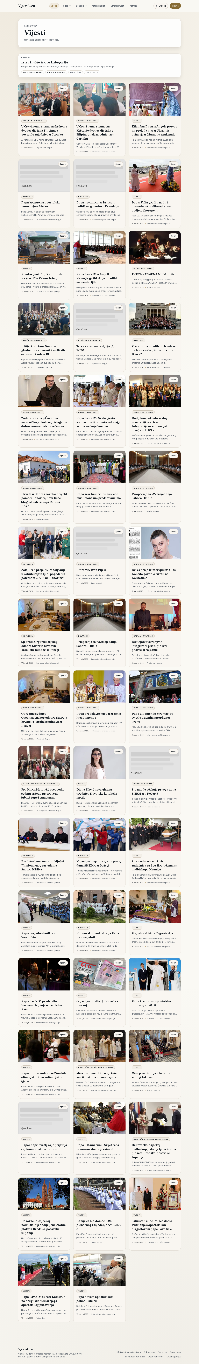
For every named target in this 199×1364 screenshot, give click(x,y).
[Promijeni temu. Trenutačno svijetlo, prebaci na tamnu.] (161, 6)
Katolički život (98, 5)
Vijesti (54, 5)
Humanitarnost (117, 5)
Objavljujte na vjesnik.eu (129, 1352)
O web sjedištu (173, 1356)
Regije (66, 5)
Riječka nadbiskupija (34, 121)
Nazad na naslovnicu (56, 72)
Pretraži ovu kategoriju (32, 72)
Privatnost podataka (135, 1356)
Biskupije (81, 5)
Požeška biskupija (143, 268)
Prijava (175, 5)
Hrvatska (138, 340)
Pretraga (133, 5)
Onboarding (149, 1352)
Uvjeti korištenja (156, 1356)
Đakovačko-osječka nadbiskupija (40, 784)
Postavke (162, 1352)
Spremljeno (175, 1352)
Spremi (63, 88)
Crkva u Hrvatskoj (88, 121)
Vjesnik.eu (26, 6)
